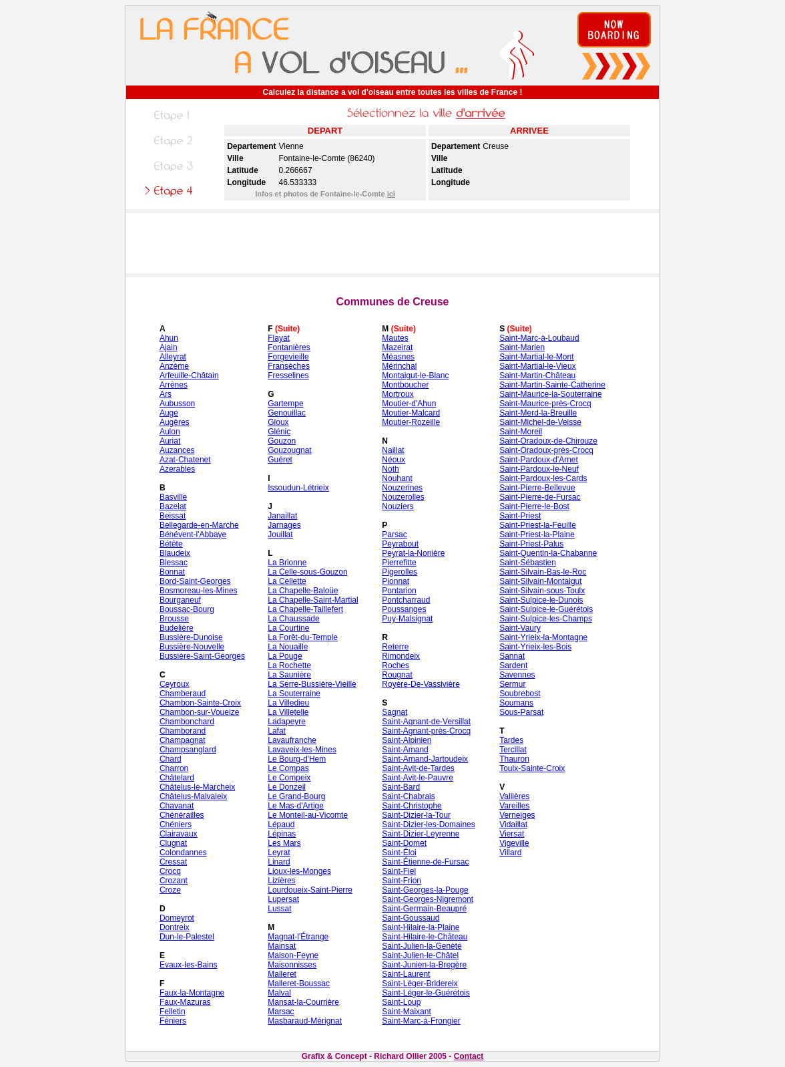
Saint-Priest (520, 515)
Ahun (169, 338)
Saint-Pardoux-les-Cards (543, 478)
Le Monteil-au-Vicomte (308, 815)
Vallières (514, 796)
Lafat (277, 731)
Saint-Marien (522, 347)
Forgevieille (288, 356)
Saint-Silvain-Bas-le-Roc (542, 572)
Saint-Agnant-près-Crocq (426, 731)
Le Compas (288, 768)
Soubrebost (519, 693)
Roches (395, 665)
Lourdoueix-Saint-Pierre (310, 890)
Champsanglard (188, 749)
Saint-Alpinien (406, 740)
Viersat (511, 834)
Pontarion (399, 590)
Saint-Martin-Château (537, 375)
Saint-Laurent (406, 974)
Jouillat (280, 534)
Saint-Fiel (399, 871)
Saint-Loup (401, 1002)
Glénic (279, 431)
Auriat (170, 441)
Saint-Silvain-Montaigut (540, 581)
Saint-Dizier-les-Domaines (428, 824)
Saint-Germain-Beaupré (424, 908)
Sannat (512, 656)
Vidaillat (513, 824)
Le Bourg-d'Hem (297, 759)
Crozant (174, 880)
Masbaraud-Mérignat (305, 1021)
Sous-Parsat (521, 712)
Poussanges (404, 609)
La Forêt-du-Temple (303, 637)
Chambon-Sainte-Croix (200, 703)
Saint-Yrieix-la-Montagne (543, 637)
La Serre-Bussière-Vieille (312, 684)
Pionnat (395, 581)
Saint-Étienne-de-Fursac (425, 862)
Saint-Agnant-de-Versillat (426, 721)
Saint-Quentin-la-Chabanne (548, 553)
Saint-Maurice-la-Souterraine (550, 394)
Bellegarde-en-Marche (199, 525)
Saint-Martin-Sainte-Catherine (552, 385)
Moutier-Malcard (411, 413)
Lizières (281, 880)
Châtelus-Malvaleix (193, 796)
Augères (175, 422)
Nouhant (397, 478)
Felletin (173, 1011)
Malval (279, 993)
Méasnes (398, 356)
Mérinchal (399, 366)
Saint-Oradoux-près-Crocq (546, 450)
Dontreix (175, 927)
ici (391, 194)
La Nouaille (288, 646)
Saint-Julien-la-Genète (421, 946)
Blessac (174, 562)
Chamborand (183, 731)
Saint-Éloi (399, 852)
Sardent (513, 665)
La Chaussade (293, 618)
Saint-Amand (405, 749)
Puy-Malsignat (407, 618)
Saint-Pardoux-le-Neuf (539, 469)
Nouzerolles (403, 497)
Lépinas (282, 834)
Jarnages (284, 525)
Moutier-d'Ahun (409, 403)
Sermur (512, 684)
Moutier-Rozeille (411, 422)
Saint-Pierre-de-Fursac (539, 497)
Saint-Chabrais (408, 796)
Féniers (173, 1021)
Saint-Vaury (520, 628)
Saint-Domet (404, 843)
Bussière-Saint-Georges (202, 656)
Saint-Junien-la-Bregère (424, 964)
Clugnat (173, 843)
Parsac (394, 534)
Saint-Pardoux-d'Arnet (538, 459)
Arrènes (174, 385)
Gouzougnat (289, 450)
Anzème (174, 366)
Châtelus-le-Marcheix (197, 787)
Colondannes (183, 852)
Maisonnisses (292, 964)
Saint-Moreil (520, 431)
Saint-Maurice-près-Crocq (545, 403)
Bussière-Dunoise (191, 637)
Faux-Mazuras (185, 1002)
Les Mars (284, 843)
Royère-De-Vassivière (420, 684)
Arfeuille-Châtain (189, 375)
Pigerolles (399, 572)
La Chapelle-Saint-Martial (313, 600)
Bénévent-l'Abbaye (193, 534)
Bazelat (173, 506)
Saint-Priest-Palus (531, 544)
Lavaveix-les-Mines (302, 749)
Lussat (279, 908)
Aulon (170, 431)
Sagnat (394, 712)
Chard (171, 759)
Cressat (173, 862)
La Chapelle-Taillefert (305, 609)
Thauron (514, 759)
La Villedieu (288, 703)
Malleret (282, 974)
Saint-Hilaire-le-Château (424, 936)
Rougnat (397, 674)
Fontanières (289, 347)
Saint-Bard (401, 787)
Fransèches (289, 366)
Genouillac (287, 413)
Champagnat (183, 740)
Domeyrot (177, 918)
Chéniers (176, 824)
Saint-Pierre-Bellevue (537, 487)
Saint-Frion (401, 880)
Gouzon (282, 441)
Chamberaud (183, 693)
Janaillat (282, 515)
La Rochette (289, 665)
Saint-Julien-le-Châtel (420, 955)
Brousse (174, 618)
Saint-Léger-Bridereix (419, 983)
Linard (279, 862)
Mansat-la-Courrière (303, 1002)
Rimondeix (401, 656)
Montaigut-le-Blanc (415, 375)
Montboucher (405, 385)
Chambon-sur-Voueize (199, 712)
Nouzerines (402, 487)
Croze (170, 890)
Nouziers (397, 506)
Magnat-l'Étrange (298, 936)
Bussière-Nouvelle (192, 646)
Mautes (395, 338)
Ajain (169, 347)
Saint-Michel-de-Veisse (540, 422)
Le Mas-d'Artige (296, 805)
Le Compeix (289, 777)
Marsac (281, 1011)
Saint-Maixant (406, 1011)
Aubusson (177, 403)
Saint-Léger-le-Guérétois (425, 993)
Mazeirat (397, 347)
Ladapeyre (287, 721)
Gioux (278, 422)
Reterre (395, 646)
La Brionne (287, 562)
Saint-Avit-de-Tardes (418, 768)
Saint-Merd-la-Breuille (538, 413)
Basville (173, 497)
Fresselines (288, 375)
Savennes (517, 674)
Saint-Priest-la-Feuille (537, 525)
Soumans (516, 703)
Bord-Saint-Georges (195, 581)
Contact (469, 1056)
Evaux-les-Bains (189, 964)
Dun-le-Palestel (187, 936)
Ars (166, 394)
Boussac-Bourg (187, 609)
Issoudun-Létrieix (298, 487)
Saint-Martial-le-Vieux (537, 366)
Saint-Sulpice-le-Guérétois (546, 609)
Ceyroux (175, 684)
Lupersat (283, 899)
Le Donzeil (287, 787)
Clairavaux (179, 834)
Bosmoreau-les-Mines (199, 590)
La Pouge (285, 656)
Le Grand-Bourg (296, 796)
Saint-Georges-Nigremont (427, 899)
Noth (390, 469)
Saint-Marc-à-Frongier (421, 1021)
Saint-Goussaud (410, 918)
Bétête (171, 544)
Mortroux (397, 394)
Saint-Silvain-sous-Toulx (542, 590)
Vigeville (514, 843)
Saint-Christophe (411, 805)
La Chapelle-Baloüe (303, 590)
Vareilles (514, 805)
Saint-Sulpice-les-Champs (545, 618)
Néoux (393, 459)
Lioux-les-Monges (299, 871)
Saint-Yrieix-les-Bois (535, 646)
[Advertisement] (392, 243)
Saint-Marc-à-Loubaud (539, 338)
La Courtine (288, 628)
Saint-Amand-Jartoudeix (425, 759)
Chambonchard (187, 721)
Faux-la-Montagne (192, 993)
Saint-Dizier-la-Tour (416, 815)
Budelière (177, 628)
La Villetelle (288, 712)
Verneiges (517, 815)
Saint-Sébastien (527, 562)
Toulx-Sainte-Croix (532, 768)
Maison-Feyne (293, 955)
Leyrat (279, 852)
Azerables (177, 469)
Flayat (279, 338)
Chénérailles (182, 815)
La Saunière (289, 674)
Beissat (173, 515)
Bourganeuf (180, 600)
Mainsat (282, 946)
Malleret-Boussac (299, 983)
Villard (510, 852)
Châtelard (177, 777)
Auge (169, 413)
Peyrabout (400, 544)
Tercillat (513, 749)
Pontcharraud (406, 600)
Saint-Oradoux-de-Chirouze (548, 441)
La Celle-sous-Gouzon (307, 572)
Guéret (280, 459)
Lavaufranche (292, 740)
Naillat (393, 450)
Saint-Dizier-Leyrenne (420, 834)
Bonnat (172, 572)
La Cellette (287, 581)
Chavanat (177, 805)
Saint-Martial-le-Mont (536, 356)
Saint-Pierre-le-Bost (534, 506)
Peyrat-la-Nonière (413, 553)
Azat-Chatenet (185, 459)
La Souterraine (294, 693)
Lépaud (281, 824)
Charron (174, 768)
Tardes (511, 740)
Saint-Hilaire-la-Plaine (420, 927)
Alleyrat (173, 356)
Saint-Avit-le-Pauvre (417, 777)
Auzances (177, 450)
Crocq (170, 871)
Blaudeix (175, 553)
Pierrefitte (399, 562)
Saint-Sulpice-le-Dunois (541, 600)
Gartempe (285, 403)
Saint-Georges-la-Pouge (425, 890)
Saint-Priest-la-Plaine (537, 534)
